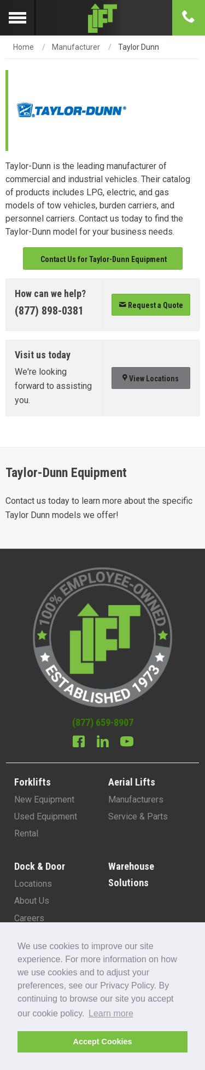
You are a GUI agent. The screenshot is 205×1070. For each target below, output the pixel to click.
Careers (29, 918)
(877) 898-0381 (49, 310)
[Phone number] (188, 17)
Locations (33, 884)
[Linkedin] (102, 743)
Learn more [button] (111, 1013)
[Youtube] (126, 743)
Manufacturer (76, 47)
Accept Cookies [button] (102, 1041)
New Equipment (44, 799)
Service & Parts (138, 816)
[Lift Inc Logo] (102, 18)
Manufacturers (135, 799)
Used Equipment (45, 816)
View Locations (150, 378)
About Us (31, 900)
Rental (26, 833)
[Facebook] (78, 743)
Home (23, 47)
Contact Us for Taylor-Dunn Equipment (103, 259)
